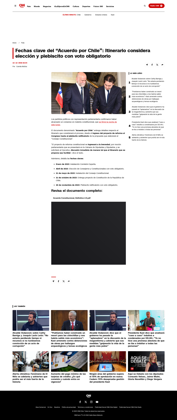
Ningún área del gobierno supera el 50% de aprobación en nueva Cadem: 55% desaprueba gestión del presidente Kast (106, 377)
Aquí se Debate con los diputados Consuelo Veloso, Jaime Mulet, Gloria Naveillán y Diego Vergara (145, 376)
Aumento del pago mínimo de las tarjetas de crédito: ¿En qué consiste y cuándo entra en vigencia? (68, 377)
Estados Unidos (101, 15)
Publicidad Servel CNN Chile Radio (130, 407)
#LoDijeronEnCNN (61, 6)
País (29, 6)
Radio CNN (156, 5)
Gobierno (87, 15)
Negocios (47, 6)
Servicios (110, 6)
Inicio (14, 43)
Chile (79, 15)
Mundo (37, 6)
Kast (112, 15)
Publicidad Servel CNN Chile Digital (106, 407)
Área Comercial (41, 407)
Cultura (76, 6)
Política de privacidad (69, 407)
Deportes (86, 6)
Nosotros (57, 407)
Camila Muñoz (21, 66)
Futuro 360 (98, 6)
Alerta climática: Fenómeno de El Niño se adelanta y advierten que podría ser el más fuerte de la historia (148, 137)
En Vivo (50, 407)
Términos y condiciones (85, 407)
